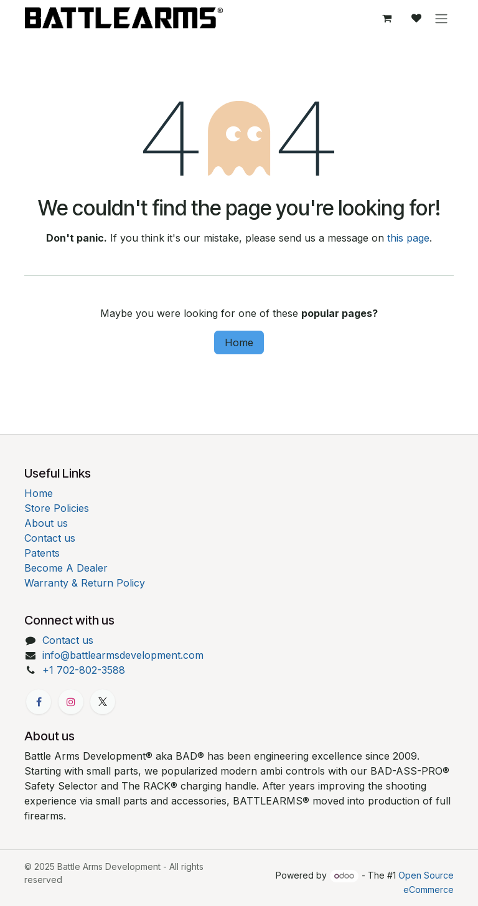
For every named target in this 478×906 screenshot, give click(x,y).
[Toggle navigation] (441, 18)
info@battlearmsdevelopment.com (123, 655)
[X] (102, 701)
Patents (42, 553)
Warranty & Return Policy (84, 583)
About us (46, 523)
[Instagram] (71, 701)
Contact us (49, 538)
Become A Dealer (66, 568)
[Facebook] (38, 701)
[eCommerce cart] (386, 18)
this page (408, 238)
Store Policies (56, 508)
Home (239, 342)
